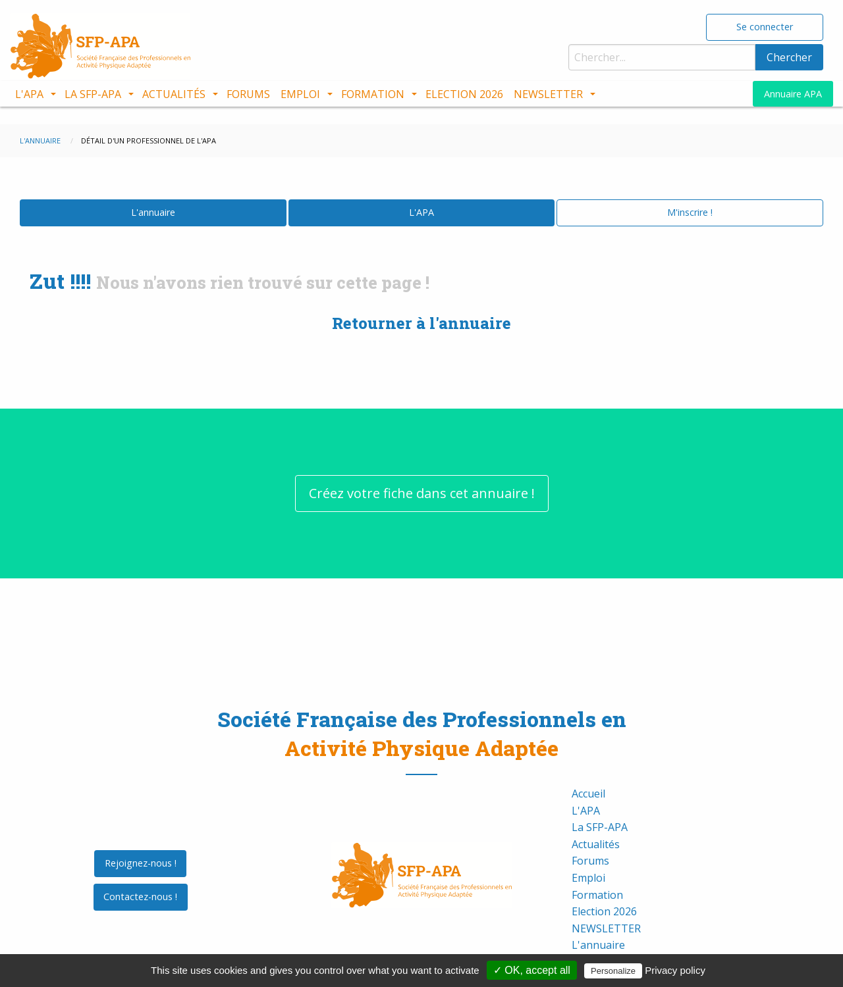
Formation (372, 94)
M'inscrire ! (690, 194)
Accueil (588, 776)
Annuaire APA (793, 94)
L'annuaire (153, 194)
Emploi (300, 94)
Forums (248, 94)
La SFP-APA (93, 94)
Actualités (173, 94)
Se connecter (764, 26)
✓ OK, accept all (531, 970)
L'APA (29, 94)
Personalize (613, 971)
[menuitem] (34, 94)
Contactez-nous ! (140, 879)
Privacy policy (675, 970)
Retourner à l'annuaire (421, 305)
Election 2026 (464, 94)
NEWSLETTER (548, 94)
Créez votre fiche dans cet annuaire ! (422, 475)
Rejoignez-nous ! (141, 845)
